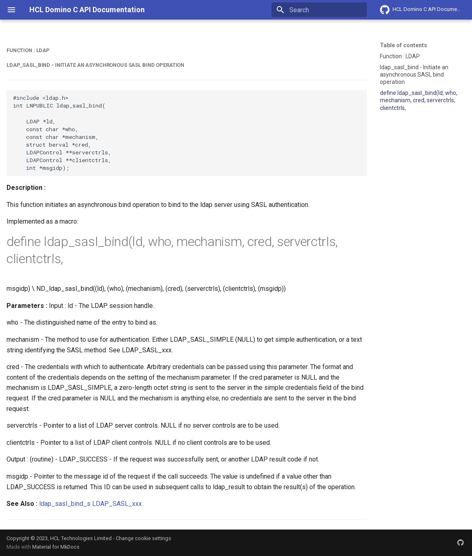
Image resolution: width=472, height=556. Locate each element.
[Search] (319, 9)
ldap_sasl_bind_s (64, 504)
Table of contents (403, 45)
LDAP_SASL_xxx (117, 504)
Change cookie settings (143, 538)
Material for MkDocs (55, 547)
